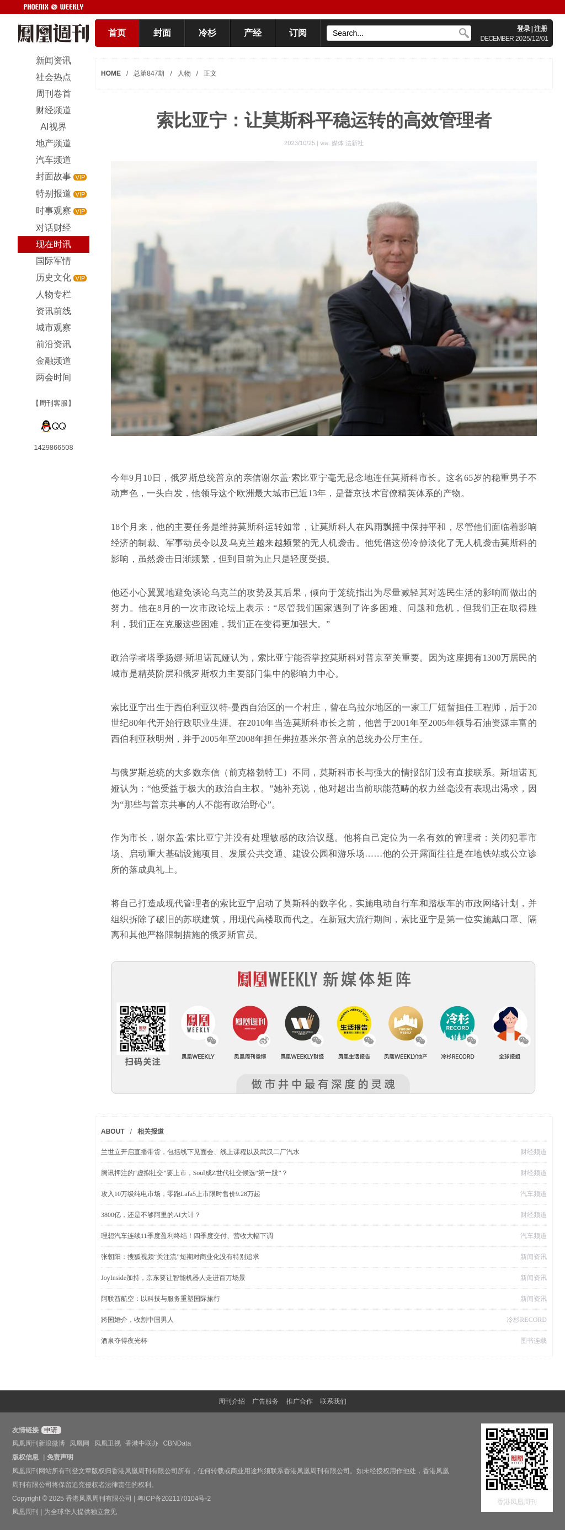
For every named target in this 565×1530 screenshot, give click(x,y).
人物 (184, 73)
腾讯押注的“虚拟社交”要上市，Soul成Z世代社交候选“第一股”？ (194, 1173)
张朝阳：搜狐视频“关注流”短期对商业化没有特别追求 (180, 1257)
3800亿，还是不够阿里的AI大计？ (151, 1215)
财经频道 (533, 1152)
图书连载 (533, 1341)
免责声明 (60, 1457)
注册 (540, 29)
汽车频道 (533, 1194)
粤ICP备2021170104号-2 (174, 1498)
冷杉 (207, 33)
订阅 (298, 33)
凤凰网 (79, 1443)
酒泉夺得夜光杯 (124, 1341)
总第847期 (149, 73)
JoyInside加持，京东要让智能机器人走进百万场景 (173, 1278)
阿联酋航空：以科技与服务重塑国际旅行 (160, 1299)
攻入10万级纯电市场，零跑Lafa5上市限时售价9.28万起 (180, 1194)
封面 (162, 33)
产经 (253, 33)
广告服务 (265, 1401)
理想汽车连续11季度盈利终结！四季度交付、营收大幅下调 (187, 1236)
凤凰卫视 (107, 1443)
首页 (117, 33)
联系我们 (333, 1401)
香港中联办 (141, 1443)
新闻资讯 (533, 1257)
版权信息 (25, 1457)
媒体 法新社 (348, 143)
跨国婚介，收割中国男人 (137, 1320)
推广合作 (299, 1401)
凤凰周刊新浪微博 (38, 1443)
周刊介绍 (231, 1401)
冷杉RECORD (527, 1320)
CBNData (177, 1443)
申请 (49, 1430)
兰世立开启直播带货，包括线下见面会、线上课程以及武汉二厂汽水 (200, 1152)
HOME (111, 73)
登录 (523, 29)
